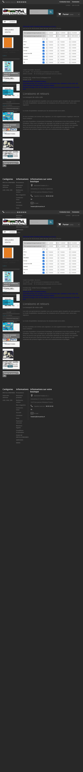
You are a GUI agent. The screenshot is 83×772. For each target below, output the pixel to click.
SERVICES (19, 369)
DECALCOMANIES (11, 182)
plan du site (75, 5)
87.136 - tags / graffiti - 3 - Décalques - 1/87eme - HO (11, 153)
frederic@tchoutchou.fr (38, 346)
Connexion (75, 2)
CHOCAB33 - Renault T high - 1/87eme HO (10, 273)
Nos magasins (10, 224)
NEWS (18, 372)
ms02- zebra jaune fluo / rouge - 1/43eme (11, 51)
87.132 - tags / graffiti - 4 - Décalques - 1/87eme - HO (11, 76)
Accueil (8, 200)
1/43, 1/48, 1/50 (9, 192)
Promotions (10, 253)
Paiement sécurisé (12, 213)
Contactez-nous (64, 2)
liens (17, 348)
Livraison (9, 209)
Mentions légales (11, 216)
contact (68, 5)
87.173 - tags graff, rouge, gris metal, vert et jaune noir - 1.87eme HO (11, 127)
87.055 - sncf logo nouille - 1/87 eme (9, 101)
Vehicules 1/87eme (8, 187)
